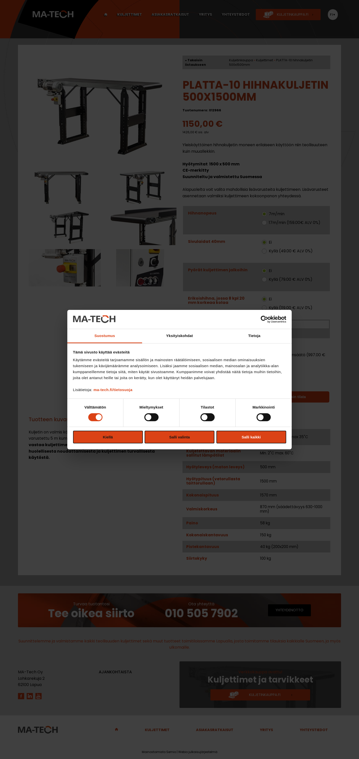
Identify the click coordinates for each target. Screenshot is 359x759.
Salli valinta (179, 437)
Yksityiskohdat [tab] (179, 336)
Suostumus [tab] (104, 336)
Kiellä (108, 437)
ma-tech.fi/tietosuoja (112, 390)
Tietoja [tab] (254, 336)
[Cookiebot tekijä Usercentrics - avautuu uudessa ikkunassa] (264, 319)
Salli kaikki (251, 437)
